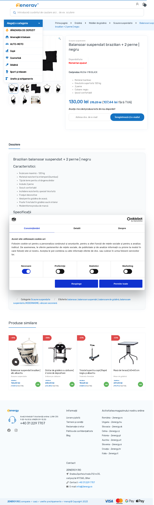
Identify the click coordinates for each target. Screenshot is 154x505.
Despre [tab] (122, 228)
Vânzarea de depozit (20, 30)
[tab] (14, 146)
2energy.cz (114, 431)
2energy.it (113, 453)
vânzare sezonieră (48, 303)
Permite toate (121, 283)
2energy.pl (116, 435)
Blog (68, 435)
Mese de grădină (120, 376)
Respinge (76, 283)
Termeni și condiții (74, 422)
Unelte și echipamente (19, 78)
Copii (10, 50)
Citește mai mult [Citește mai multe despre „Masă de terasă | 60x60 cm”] (140, 384)
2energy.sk (117, 426)
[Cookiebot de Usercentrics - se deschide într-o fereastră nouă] (129, 219)
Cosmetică (13, 57)
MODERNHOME (32, 303)
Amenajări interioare (18, 37)
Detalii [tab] (77, 228)
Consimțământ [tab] (32, 228)
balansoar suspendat (88, 299)
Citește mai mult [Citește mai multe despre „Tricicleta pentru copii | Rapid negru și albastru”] (106, 384)
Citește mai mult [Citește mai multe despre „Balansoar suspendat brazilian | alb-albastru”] (37, 384)
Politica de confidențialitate (79, 431)
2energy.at (116, 440)
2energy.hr (116, 449)
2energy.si (117, 444)
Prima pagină (61, 23)
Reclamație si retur (75, 426)
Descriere (14, 144)
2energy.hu (116, 422)
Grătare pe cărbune (52, 376)
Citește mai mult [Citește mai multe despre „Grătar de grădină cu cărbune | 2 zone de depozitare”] (72, 384)
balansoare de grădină (109, 299)
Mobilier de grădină (97, 23)
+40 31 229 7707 (32, 423)
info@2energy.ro (84, 486)
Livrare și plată (73, 417)
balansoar (72, 299)
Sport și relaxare (16, 71)
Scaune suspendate (122, 23)
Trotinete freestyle (86, 376)
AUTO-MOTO (14, 44)
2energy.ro (117, 417)
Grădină (12, 64)
